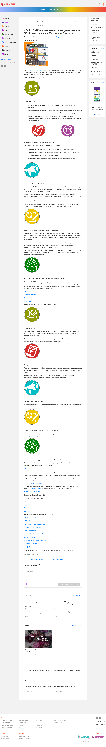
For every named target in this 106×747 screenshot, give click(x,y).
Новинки (21, 725)
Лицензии (39, 725)
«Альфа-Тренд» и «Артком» (32, 547)
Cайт (25, 501)
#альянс (46, 559)
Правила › (79, 565)
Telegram (26, 505)
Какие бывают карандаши (94, 21)
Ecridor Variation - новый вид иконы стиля (95, 37)
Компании (39, 720)
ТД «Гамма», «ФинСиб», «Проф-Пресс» (36, 518)
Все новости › (77, 595)
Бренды (38, 722)
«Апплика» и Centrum (30, 544)
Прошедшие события (24, 738)
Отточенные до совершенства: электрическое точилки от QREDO (97, 53)
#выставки (40, 559)
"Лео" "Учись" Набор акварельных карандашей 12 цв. (97, 111)
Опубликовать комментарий (69, 584)
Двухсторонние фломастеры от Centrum (37, 670)
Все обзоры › (77, 681)
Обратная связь (12, 62)
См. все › (101, 48)
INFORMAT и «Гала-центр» (32, 527)
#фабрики (53, 559)
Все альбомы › (76, 625)
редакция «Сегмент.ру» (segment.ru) (52, 37)
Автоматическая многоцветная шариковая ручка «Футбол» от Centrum (96, 69)
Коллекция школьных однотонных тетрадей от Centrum (97, 63)
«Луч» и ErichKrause (30, 531)
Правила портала (6, 722)
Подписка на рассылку (7, 725)
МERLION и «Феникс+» (31, 521)
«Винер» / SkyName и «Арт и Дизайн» (35, 534)
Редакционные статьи (60, 720)
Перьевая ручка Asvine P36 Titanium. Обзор (38, 686)
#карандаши (60, 559)
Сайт (25, 468)
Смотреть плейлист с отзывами (33, 483)
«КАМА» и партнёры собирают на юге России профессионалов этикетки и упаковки (37, 604)
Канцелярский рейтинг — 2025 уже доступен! (53, 9)
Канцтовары (39, 727)
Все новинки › (76, 665)
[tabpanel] (97, 98)
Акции (20, 727)
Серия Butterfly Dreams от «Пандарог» (97, 58)
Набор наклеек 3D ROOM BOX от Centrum (67, 670)
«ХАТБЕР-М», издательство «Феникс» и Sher (37, 540)
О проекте (4, 62)
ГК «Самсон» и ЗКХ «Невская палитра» (36, 524)
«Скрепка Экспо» (35, 70)
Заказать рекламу (6, 59)
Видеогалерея (5, 738)
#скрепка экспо (32, 559)
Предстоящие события (25, 736)
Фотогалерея (4, 736)
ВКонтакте (27, 508)
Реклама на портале (6, 720)
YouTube (26, 511)
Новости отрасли (23, 722)
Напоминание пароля (7, 727)
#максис (67, 559)
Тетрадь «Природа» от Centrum (97, 74)
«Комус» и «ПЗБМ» (30, 537)
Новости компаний (29, 22)
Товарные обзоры (59, 722)
